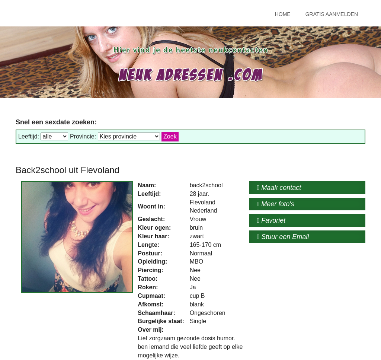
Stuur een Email (283, 236)
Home (283, 14)
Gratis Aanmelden (331, 14)
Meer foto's (275, 204)
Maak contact (279, 187)
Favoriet (271, 220)
